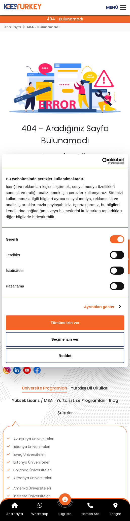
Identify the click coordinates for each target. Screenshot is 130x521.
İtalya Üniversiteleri (29, 430)
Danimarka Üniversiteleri (34, 411)
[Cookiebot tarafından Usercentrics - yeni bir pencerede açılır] (102, 161)
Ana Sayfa (12, 27)
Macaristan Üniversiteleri (34, 396)
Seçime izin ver (65, 339)
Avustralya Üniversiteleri (34, 453)
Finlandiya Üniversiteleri (33, 445)
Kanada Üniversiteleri (31, 388)
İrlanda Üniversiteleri (30, 422)
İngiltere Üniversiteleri (32, 380)
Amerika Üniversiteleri (32, 372)
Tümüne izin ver (65, 322)
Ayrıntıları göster (99, 307)
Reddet (65, 355)
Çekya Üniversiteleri (30, 437)
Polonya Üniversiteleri (31, 404)
